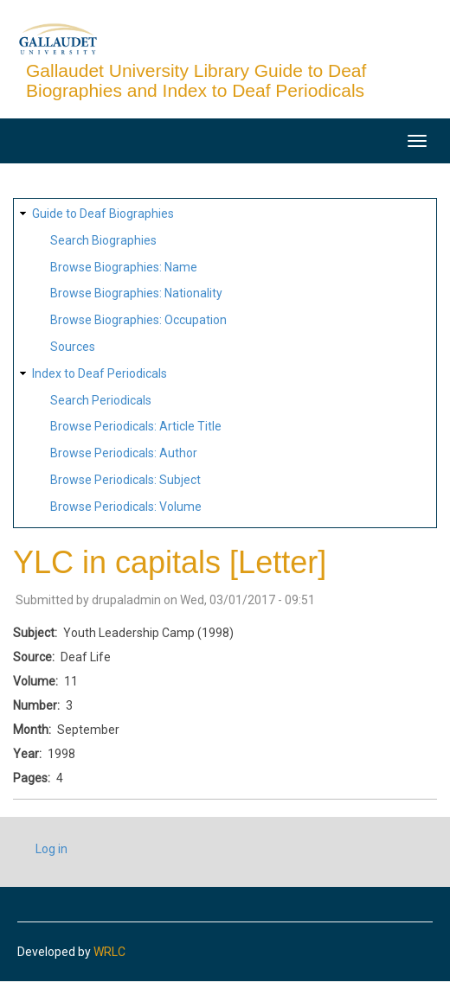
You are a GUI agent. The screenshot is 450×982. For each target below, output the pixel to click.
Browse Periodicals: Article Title (136, 426)
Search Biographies (103, 240)
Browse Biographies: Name (123, 267)
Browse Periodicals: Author (123, 453)
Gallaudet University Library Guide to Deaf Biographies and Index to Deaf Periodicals (196, 80)
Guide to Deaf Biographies (103, 213)
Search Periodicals (100, 400)
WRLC (109, 952)
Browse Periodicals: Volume (126, 506)
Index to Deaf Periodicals (99, 373)
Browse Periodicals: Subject (125, 480)
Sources (72, 347)
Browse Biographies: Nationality (136, 293)
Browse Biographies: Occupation (138, 320)
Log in (51, 849)
